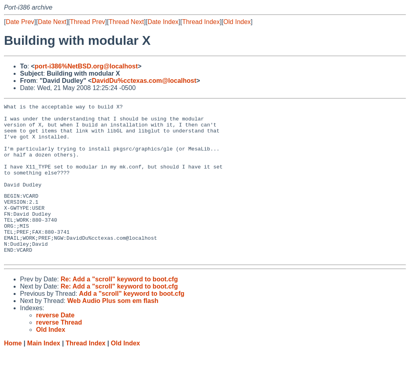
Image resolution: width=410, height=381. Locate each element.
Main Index (43, 373)
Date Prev (20, 21)
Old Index (237, 21)
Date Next (52, 21)
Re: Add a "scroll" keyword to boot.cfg (119, 309)
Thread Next (126, 21)
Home (13, 373)
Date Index (162, 21)
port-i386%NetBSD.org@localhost (86, 66)
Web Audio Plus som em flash (113, 330)
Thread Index (201, 21)
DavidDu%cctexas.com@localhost (144, 80)
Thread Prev (87, 21)
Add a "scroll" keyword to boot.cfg (131, 323)
